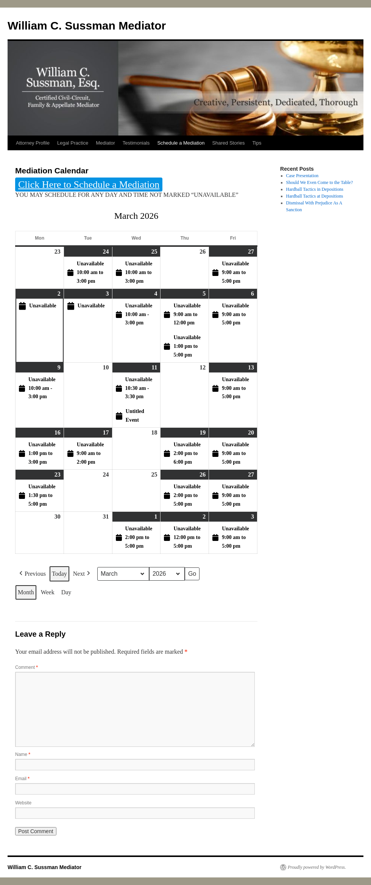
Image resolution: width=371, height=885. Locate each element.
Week (48, 592)
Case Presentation (302, 175)
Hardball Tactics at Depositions (314, 196)
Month (26, 592)
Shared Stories (228, 143)
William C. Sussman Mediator (87, 25)
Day (66, 592)
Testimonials (136, 143)
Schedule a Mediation (180, 143)
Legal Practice (72, 143)
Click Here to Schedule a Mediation (88, 184)
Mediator (105, 143)
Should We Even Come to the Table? (319, 182)
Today (59, 574)
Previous (32, 574)
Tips (256, 143)
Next (82, 574)
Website (23, 803)
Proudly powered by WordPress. (317, 867)
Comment (26, 667)
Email (22, 778)
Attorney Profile (33, 143)
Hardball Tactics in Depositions (314, 189)
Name (22, 754)
